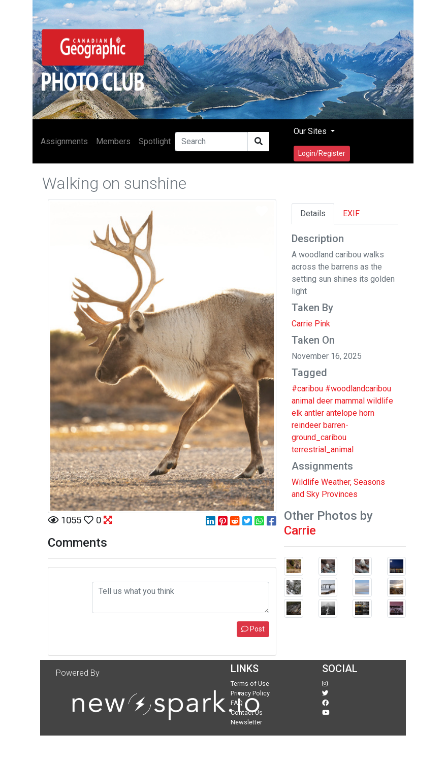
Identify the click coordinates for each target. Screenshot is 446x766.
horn (366, 413)
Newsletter (246, 722)
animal (303, 401)
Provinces (340, 494)
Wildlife (305, 482)
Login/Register (321, 153)
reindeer (306, 425)
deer (324, 401)
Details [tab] (313, 213)
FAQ (237, 703)
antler (314, 413)
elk (297, 413)
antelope (341, 413)
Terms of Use (250, 683)
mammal (350, 401)
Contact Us (247, 712)
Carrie (300, 530)
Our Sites (311, 131)
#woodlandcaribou (358, 388)
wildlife (380, 401)
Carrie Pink (311, 323)
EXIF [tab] (351, 213)
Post (253, 629)
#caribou (307, 388)
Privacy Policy (250, 693)
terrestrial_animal (323, 449)
